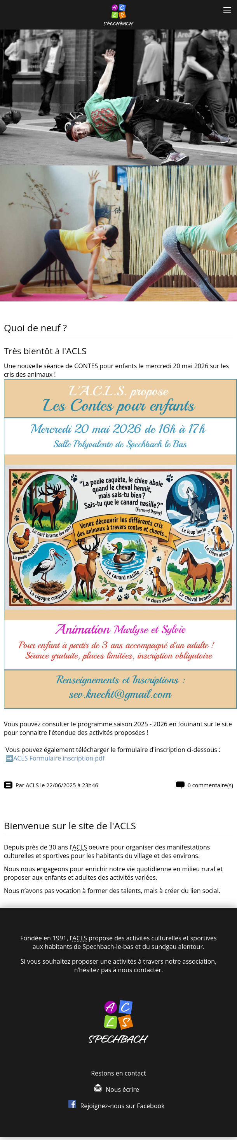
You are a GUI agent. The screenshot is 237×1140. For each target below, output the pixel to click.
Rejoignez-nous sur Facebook (122, 1106)
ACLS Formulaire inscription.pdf (59, 758)
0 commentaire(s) (210, 785)
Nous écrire (122, 1089)
